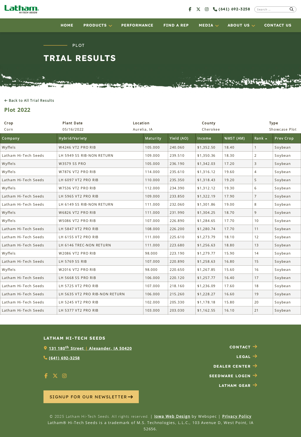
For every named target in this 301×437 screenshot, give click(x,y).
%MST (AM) (234, 138)
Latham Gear (235, 385)
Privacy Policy (236, 416)
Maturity (153, 138)
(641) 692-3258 (231, 9)
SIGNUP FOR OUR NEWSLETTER (91, 396)
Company (11, 138)
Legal (247, 356)
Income (204, 138)
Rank (260, 138)
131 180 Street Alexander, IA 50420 (90, 348)
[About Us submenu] (253, 25)
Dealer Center (235, 366)
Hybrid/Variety (73, 138)
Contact (244, 347)
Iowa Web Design (172, 416)
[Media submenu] (217, 25)
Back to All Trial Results (29, 100)
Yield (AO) (179, 138)
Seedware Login (233, 375)
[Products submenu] (110, 25)
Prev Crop (284, 138)
